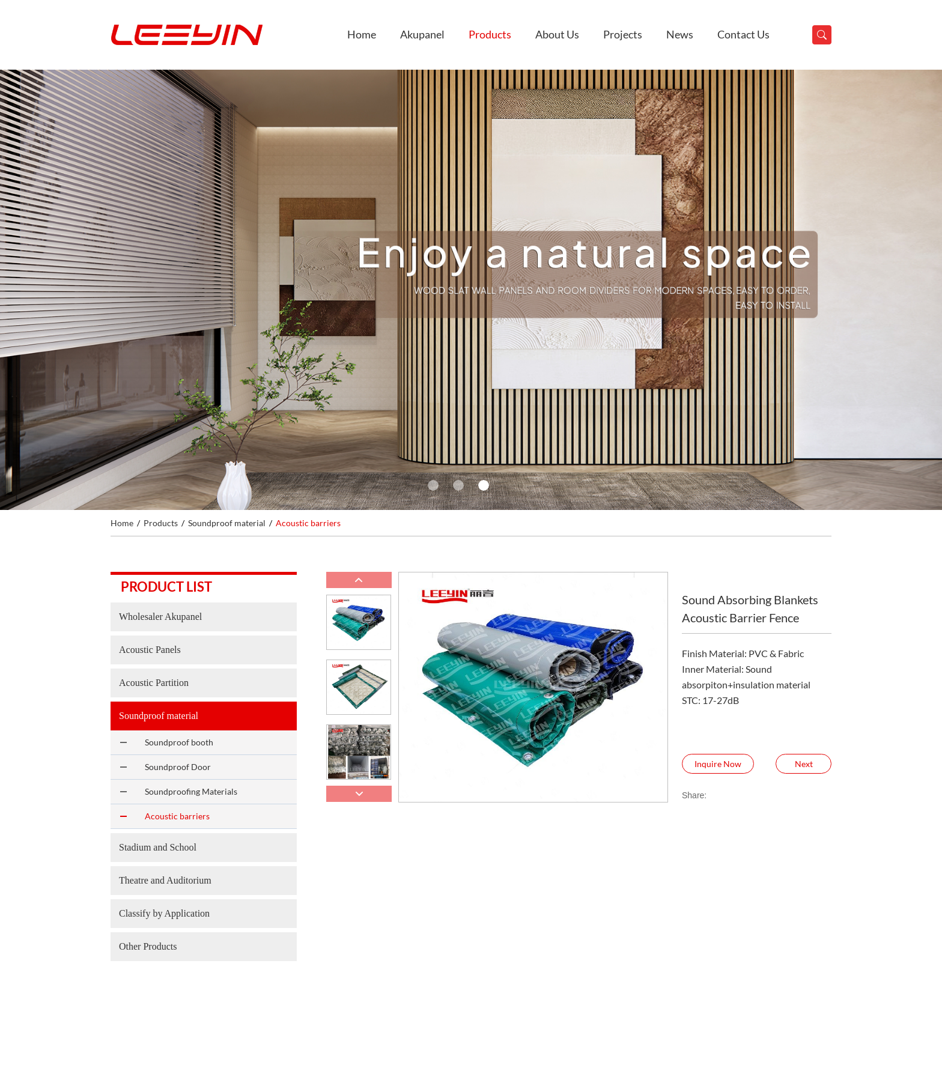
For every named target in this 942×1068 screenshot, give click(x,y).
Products (490, 34)
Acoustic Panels (150, 650)
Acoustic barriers (308, 523)
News (679, 34)
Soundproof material (227, 523)
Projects (622, 34)
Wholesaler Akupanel (160, 616)
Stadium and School (157, 847)
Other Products (148, 946)
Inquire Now (717, 764)
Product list (166, 586)
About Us (557, 34)
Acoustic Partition (154, 683)
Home (361, 34)
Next (804, 764)
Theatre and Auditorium (165, 880)
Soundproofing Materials (191, 791)
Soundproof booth (179, 742)
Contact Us (743, 34)
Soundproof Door (178, 767)
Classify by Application (164, 913)
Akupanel (422, 34)
